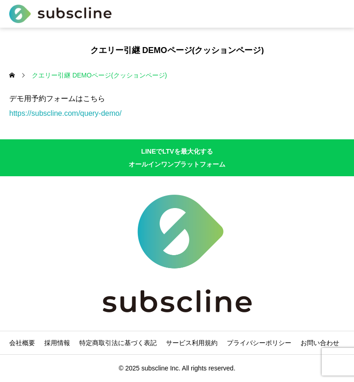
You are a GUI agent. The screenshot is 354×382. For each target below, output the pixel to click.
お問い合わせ (320, 342)
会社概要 (22, 342)
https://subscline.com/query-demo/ (65, 113)
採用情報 (57, 342)
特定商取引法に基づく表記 (118, 342)
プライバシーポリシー (259, 342)
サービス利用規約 (192, 342)
